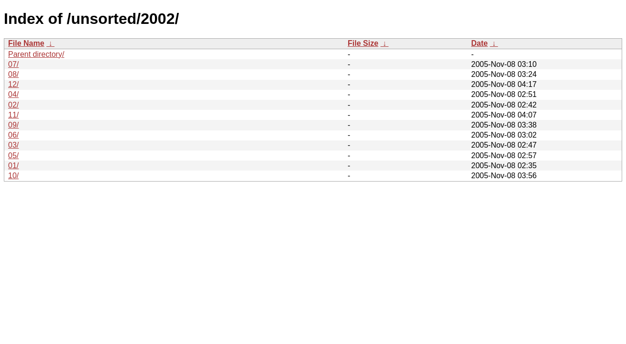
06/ (13, 135)
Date (479, 43)
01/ (13, 165)
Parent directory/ (36, 54)
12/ (13, 84)
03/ (13, 145)
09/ (13, 125)
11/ (13, 115)
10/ (13, 176)
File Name (26, 43)
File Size (363, 43)
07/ (13, 64)
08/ (13, 74)
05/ (13, 155)
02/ (13, 105)
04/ (13, 94)
